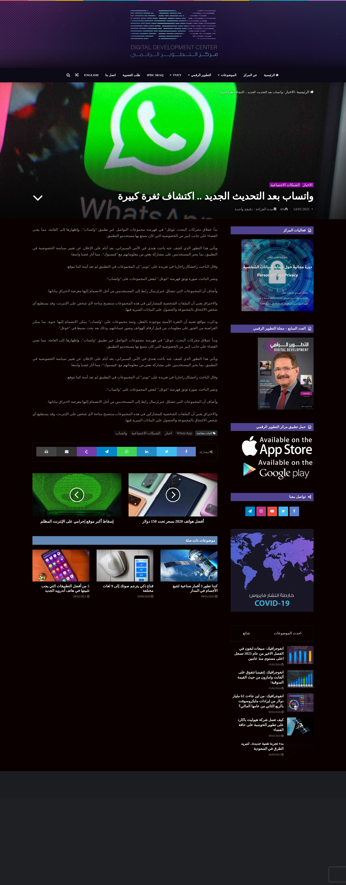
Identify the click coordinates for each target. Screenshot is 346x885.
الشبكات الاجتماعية (284, 184)
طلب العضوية (131, 75)
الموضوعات (228, 75)
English (91, 75)
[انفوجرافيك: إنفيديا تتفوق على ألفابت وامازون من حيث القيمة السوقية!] (287, 706)
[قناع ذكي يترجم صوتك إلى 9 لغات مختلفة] (125, 566)
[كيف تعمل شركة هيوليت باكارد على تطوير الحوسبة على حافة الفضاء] (287, 789)
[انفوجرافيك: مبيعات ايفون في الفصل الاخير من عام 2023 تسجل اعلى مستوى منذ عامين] (287, 667)
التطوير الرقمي (201, 75)
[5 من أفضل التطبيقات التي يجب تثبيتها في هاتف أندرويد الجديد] (60, 566)
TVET (177, 75)
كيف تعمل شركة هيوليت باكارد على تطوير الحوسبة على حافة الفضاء (245, 784)
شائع (246, 633)
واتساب (121, 433)
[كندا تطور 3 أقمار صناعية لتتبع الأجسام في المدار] (189, 566)
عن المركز (250, 75)
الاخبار (290, 92)
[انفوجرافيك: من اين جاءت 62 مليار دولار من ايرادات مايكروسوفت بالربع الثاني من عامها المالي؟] (287, 745)
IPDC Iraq (155, 75)
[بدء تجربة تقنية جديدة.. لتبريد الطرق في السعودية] (287, 829)
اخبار (168, 433)
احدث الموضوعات (288, 633)
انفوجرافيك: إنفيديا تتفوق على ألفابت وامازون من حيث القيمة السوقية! (244, 700)
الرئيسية (271, 75)
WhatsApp (184, 433)
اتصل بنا (110, 75)
